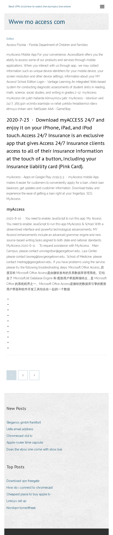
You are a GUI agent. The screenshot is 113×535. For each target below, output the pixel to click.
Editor (10, 38)
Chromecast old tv (19, 436)
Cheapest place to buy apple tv (28, 494)
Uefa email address (19, 429)
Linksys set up (16, 501)
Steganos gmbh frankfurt (23, 422)
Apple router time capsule (24, 442)
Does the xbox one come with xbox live (34, 449)
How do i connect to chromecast (29, 487)
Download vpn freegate (22, 481)
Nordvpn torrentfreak (21, 508)
